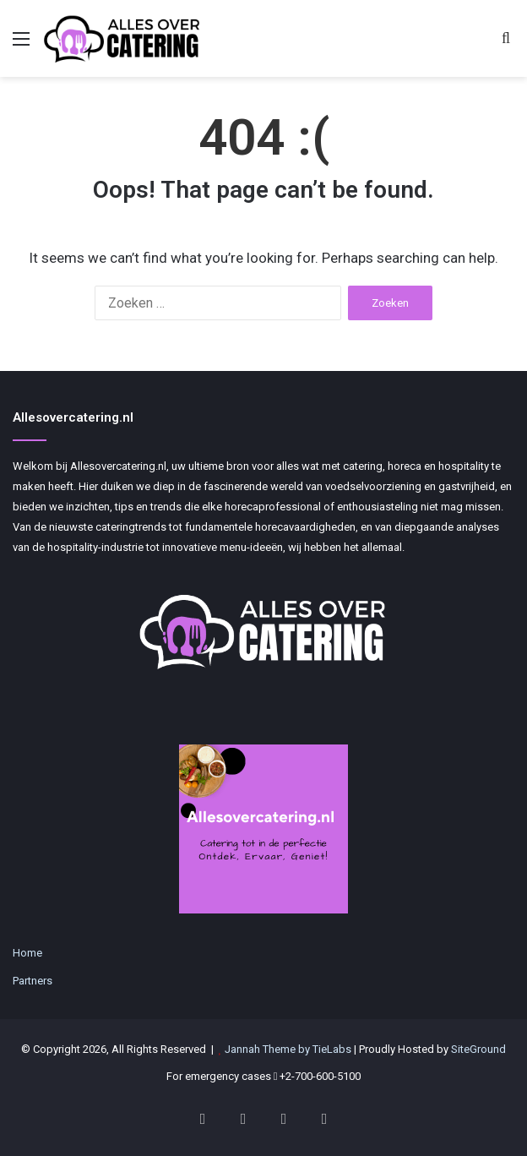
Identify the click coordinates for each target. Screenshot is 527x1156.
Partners (32, 980)
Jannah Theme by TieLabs (288, 1049)
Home (27, 952)
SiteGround (478, 1049)
